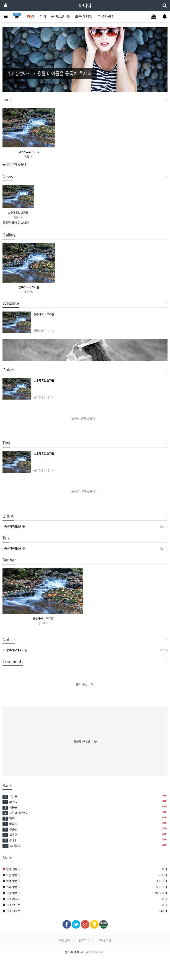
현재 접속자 (13, 869)
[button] (14, 59)
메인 (30, 16)
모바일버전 (104, 940)
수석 (42, 16)
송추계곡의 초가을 (28, 152)
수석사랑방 (106, 16)
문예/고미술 (60, 16)
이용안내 (64, 940)
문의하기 (83, 940)
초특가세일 (83, 16)
